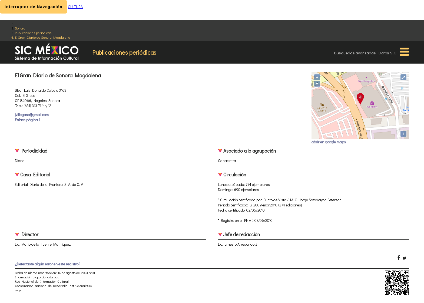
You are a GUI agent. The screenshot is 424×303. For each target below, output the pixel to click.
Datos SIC (387, 52)
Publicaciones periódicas (33, 32)
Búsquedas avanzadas (355, 52)
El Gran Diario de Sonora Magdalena (42, 37)
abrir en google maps (329, 141)
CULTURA (75, 6)
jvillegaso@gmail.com (32, 114)
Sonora (20, 28)
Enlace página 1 (27, 119)
